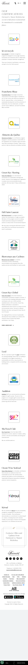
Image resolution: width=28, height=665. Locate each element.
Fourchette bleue (6, 94)
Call (7, 663)
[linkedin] (21, 558)
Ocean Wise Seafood (7, 471)
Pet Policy (11, 578)
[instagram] (14, 558)
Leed (18, 354)
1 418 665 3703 (17, 568)
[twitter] (10, 558)
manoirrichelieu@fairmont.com (14, 570)
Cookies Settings (18, 585)
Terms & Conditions (20, 580)
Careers (5, 578)
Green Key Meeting (6, 175)
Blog (13, 576)
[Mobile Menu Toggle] (24, 3)
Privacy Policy (7, 585)
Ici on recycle (5, 54)
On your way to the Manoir (18, 574)
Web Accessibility (21, 578)
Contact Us (6, 574)
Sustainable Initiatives (8, 580)
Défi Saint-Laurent (6, 215)
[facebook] (7, 558)
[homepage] (7, 3)
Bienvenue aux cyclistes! (8, 259)
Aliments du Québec (7, 138)
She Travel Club (6, 432)
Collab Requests (6, 576)
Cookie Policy (6, 582)
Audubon (4, 394)
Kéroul (13, 510)
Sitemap (24, 576)
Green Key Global (6, 295)
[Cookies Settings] (2, 662)
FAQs (18, 576)
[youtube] (17, 558)
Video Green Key (8, 325)
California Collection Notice (18, 582)
